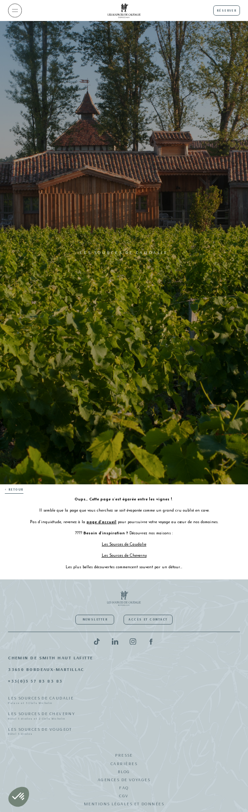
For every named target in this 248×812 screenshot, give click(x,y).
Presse (124, 755)
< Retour (14, 489)
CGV (123, 796)
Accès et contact (147, 619)
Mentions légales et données (124, 804)
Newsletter (95, 619)
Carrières (124, 763)
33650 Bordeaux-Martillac (46, 669)
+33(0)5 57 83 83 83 (35, 681)
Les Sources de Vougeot (124, 732)
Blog (124, 772)
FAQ (123, 788)
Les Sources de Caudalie (124, 701)
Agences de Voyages (124, 780)
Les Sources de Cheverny (124, 716)
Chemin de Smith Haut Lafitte (50, 658)
